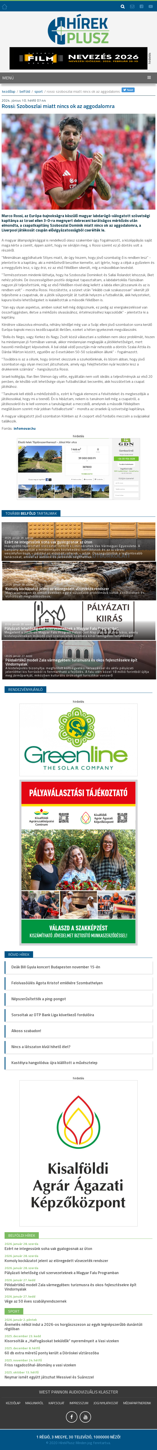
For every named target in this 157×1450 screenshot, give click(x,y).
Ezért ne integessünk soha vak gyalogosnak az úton (48, 1249)
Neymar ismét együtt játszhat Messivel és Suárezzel (49, 1377)
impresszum (79, 1403)
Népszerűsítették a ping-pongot (38, 999)
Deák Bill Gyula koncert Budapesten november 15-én (55, 967)
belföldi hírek (21, 1235)
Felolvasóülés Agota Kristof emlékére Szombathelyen (57, 983)
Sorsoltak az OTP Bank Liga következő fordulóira (52, 1015)
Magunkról (34, 1403)
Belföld (25, 91)
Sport (38, 91)
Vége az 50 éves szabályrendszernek (35, 1301)
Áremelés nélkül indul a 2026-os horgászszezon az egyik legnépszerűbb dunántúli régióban (73, 1326)
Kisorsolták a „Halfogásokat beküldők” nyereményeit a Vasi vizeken (62, 1341)
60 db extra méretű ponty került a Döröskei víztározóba (52, 1353)
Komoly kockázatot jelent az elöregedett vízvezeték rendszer (56, 1261)
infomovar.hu (25, 428)
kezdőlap (8, 91)
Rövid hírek (18, 954)
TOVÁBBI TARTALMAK (31, 513)
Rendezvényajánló (25, 689)
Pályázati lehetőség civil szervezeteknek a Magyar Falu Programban (62, 1273)
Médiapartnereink (137, 1403)
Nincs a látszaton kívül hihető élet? (40, 1047)
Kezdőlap (13, 1403)
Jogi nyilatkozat (106, 1403)
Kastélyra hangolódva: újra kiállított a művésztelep (54, 1063)
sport (14, 1311)
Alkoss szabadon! (26, 1031)
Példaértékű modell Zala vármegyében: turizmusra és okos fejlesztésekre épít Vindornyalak (70, 1287)
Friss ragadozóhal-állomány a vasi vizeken (40, 1365)
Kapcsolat (56, 1403)
